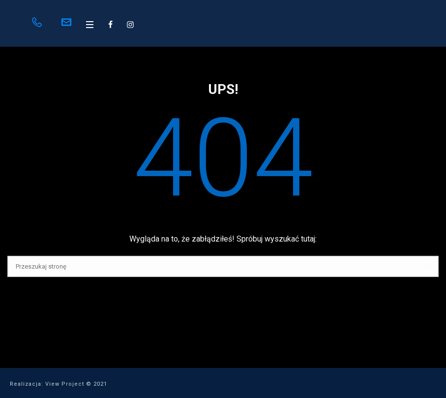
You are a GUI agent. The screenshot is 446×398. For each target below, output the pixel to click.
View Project (64, 384)
